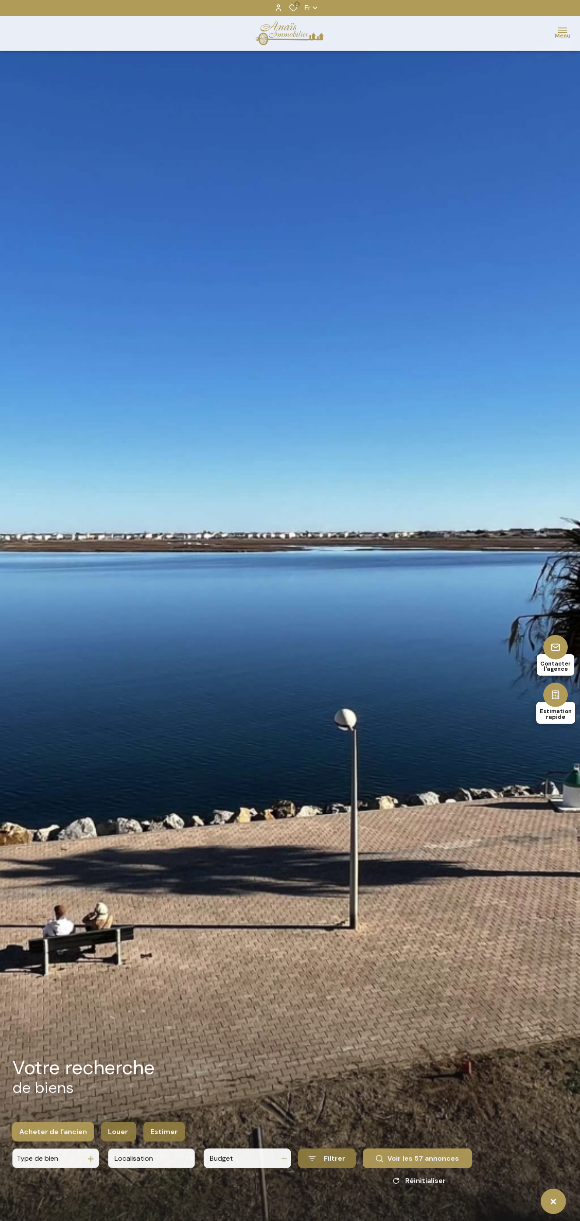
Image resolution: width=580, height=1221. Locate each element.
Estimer (164, 1139)
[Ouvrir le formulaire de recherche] (327, 1166)
